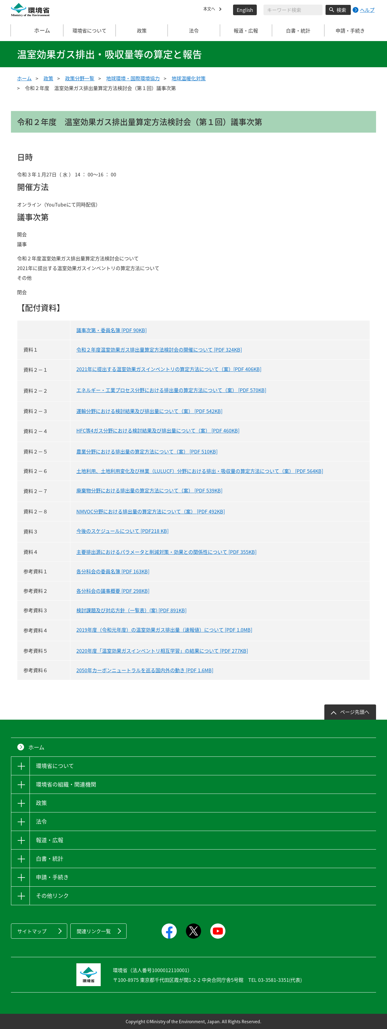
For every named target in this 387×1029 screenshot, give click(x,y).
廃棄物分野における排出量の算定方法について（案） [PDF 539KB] (149, 490)
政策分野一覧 (79, 78)
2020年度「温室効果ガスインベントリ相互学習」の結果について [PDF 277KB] (162, 650)
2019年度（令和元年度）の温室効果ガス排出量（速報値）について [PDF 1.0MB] (164, 629)
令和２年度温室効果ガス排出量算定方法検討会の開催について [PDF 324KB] (159, 349)
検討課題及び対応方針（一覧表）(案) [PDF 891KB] (131, 610)
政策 (48, 78)
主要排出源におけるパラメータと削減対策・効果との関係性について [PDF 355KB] (166, 551)
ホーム (37, 30)
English (245, 9)
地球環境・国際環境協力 (133, 78)
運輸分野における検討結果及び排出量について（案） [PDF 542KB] (149, 411)
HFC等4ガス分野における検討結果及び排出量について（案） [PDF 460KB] (157, 430)
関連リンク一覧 (94, 931)
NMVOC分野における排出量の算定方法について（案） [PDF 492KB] (150, 511)
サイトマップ (32, 931)
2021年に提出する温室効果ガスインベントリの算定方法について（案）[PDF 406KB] (168, 369)
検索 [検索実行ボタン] (341, 9)
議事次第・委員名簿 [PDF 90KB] (111, 330)
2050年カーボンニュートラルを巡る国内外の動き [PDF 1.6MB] (144, 670)
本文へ (210, 9)
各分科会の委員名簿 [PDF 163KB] (112, 571)
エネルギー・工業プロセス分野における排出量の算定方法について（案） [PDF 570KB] (171, 390)
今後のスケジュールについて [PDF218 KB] (122, 530)
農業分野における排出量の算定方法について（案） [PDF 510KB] (147, 451)
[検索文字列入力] (292, 10)
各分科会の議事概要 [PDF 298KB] (112, 590)
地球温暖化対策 (189, 78)
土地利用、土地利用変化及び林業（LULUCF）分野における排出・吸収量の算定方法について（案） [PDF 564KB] (199, 471)
